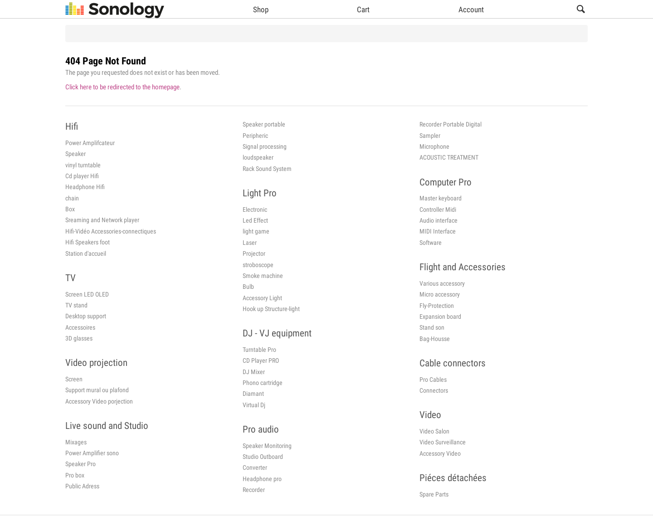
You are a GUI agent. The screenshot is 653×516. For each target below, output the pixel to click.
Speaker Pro (80, 463)
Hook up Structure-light (271, 308)
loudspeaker (258, 157)
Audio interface (438, 220)
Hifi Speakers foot (87, 242)
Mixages (76, 442)
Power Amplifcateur (90, 142)
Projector (254, 253)
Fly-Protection (436, 305)
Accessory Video (440, 453)
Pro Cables (433, 379)
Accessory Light (262, 298)
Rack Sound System (267, 168)
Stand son (431, 327)
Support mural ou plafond (97, 390)
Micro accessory (439, 294)
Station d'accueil (85, 253)
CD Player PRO (261, 360)
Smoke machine (263, 275)
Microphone (434, 146)
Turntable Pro (259, 349)
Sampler (429, 135)
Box (70, 209)
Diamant (253, 393)
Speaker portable (264, 124)
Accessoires (80, 327)
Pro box (74, 475)
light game (256, 231)
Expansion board (440, 316)
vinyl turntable (83, 165)
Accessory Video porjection (99, 401)
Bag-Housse (434, 338)
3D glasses (79, 338)
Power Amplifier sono (92, 453)
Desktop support (85, 316)
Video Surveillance (442, 442)
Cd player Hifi (82, 176)
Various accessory (442, 283)
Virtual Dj (254, 405)
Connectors (433, 390)
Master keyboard (440, 198)
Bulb (248, 286)
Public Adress (82, 486)
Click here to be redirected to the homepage (122, 87)
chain (72, 198)
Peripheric (255, 135)
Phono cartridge (263, 382)
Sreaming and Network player (102, 220)
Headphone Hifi (85, 186)
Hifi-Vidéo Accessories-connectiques (110, 231)
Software (430, 242)
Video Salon (434, 431)
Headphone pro (262, 478)
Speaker (75, 153)
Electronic (255, 209)
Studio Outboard (263, 456)
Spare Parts (433, 494)
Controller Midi (437, 209)
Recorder (254, 489)
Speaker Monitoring (267, 445)
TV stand (76, 305)
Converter (255, 467)
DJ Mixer (254, 371)
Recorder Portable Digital (450, 124)
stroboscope (258, 264)
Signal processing (265, 146)
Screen (74, 379)
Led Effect (255, 220)
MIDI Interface (437, 231)
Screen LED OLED (87, 294)
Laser (250, 242)
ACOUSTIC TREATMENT (448, 157)
